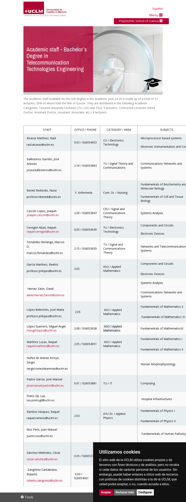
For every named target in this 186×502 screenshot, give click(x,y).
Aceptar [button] (106, 492)
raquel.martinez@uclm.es (43, 346)
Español (157, 8)
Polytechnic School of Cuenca (141, 21)
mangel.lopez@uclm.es (42, 330)
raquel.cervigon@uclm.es (43, 231)
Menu (156, 15)
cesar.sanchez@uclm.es (42, 459)
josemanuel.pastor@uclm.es (45, 385)
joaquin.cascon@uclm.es (43, 215)
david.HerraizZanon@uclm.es (45, 295)
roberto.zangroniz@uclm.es (44, 480)
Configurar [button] (145, 492)
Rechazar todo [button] (125, 492)
